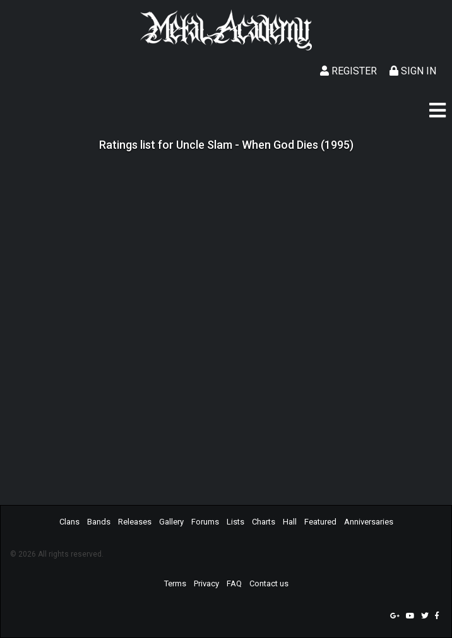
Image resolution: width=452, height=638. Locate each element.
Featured (320, 521)
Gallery (171, 521)
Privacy (206, 583)
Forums (205, 521)
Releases (135, 521)
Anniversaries (368, 521)
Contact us (268, 583)
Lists (235, 521)
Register (348, 71)
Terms (175, 583)
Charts (263, 521)
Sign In (413, 71)
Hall (290, 521)
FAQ (234, 583)
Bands (98, 521)
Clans (69, 521)
